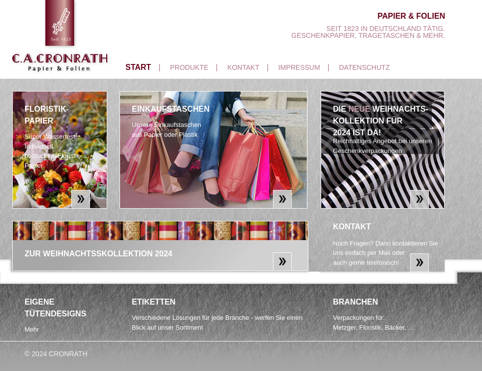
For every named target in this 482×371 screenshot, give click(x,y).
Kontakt (243, 67)
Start (138, 67)
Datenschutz (364, 67)
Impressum (299, 67)
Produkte (189, 67)
